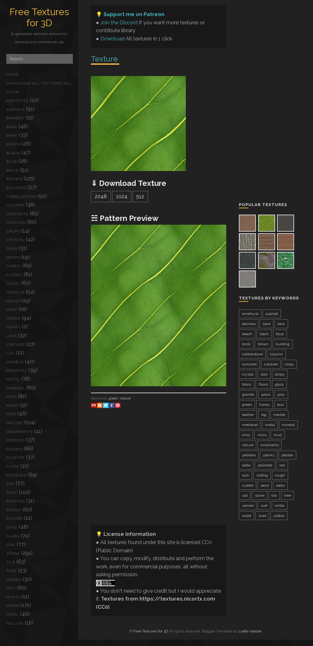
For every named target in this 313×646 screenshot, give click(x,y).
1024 (121, 196)
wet (11, 588)
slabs (13, 536)
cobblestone (21, 196)
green (13, 318)
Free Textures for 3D (39, 17)
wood (12, 605)
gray (11, 309)
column (15, 205)
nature (14, 423)
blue (11, 161)
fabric (13, 266)
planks (14, 449)
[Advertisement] (158, 475)
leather (15, 344)
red (10, 484)
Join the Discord (119, 23)
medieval (16, 370)
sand (12, 527)
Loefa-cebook (250, 631)
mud (11, 414)
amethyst (17, 100)
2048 (101, 196)
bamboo (15, 118)
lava (11, 336)
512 (140, 196)
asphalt (15, 109)
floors (14, 275)
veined (13, 580)
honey (13, 327)
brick (12, 170)
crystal (15, 240)
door (12, 248)
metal (13, 379)
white (13, 597)
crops (13, 231)
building (16, 188)
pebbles (15, 440)
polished (16, 475)
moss (12, 405)
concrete (17, 214)
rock (12, 492)
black (13, 153)
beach (13, 144)
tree (11, 571)
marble (15, 362)
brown (14, 179)
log (10, 353)
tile (10, 562)
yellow (15, 623)
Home (12, 74)
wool (12, 614)
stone (13, 553)
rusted (14, 518)
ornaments (19, 432)
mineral (15, 388)
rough (13, 510)
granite (15, 292)
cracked (16, 222)
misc (11, 396)
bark (12, 135)
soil (10, 544)
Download (112, 39)
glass (13, 283)
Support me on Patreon (133, 14)
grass (13, 301)
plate (12, 466)
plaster (15, 457)
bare (11, 127)
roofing (15, 501)
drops (13, 257)
